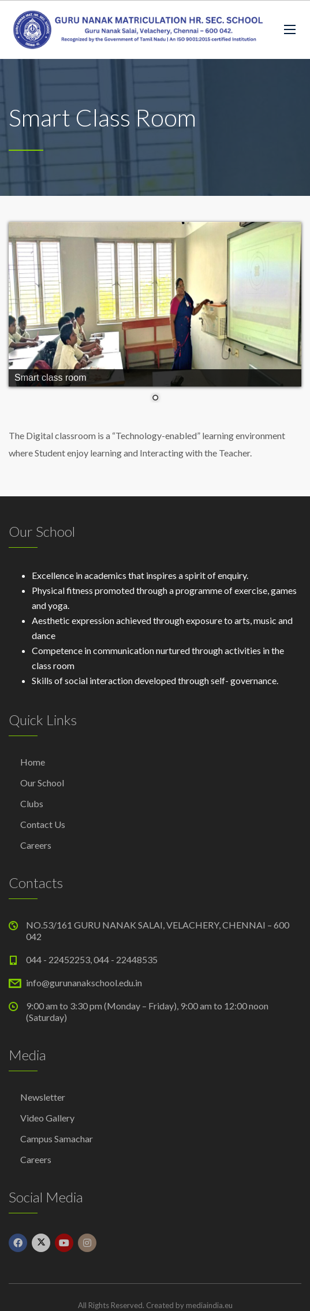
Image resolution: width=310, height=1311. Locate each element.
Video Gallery (47, 1117)
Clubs (31, 803)
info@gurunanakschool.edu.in (84, 982)
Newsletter (42, 1096)
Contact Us (42, 824)
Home (32, 761)
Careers (35, 845)
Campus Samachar (56, 1138)
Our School (42, 782)
